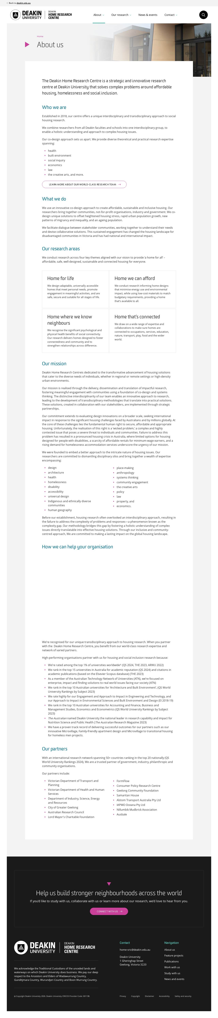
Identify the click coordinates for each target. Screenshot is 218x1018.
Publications (171, 961)
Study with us (172, 973)
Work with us (172, 967)
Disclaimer (149, 996)
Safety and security (183, 996)
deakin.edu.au (24, 3)
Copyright (135, 996)
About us (169, 949)
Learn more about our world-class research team (82, 184)
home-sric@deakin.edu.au (135, 949)
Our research (119, 15)
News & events (147, 15)
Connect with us (107, 911)
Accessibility (164, 996)
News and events (174, 979)
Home (40, 36)
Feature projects (173, 955)
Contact (170, 15)
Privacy (123, 996)
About (97, 15)
